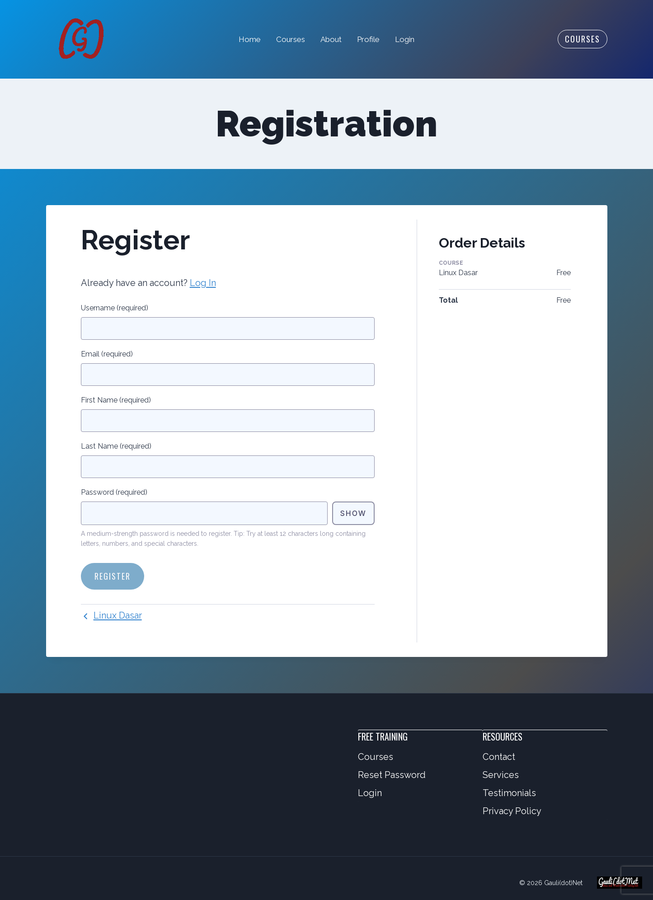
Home (250, 39)
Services (501, 774)
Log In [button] (203, 282)
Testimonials (509, 793)
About (331, 39)
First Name (116, 400)
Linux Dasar (111, 615)
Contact (499, 756)
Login (404, 39)
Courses (290, 39)
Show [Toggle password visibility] (353, 513)
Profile (368, 39)
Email (107, 354)
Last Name (116, 446)
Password (114, 492)
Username (114, 308)
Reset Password (392, 774)
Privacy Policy (512, 811)
